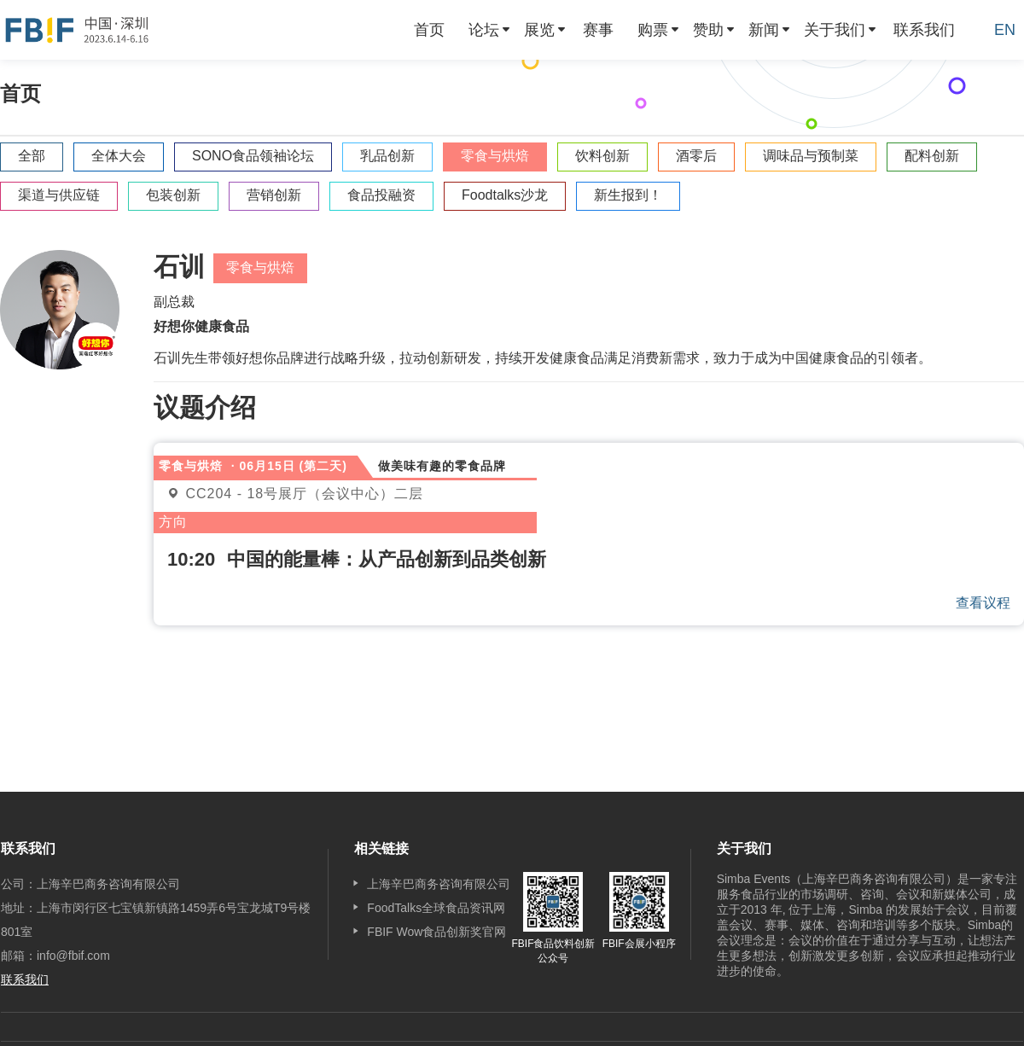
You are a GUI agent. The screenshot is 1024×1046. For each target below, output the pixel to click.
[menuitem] (429, 30)
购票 (652, 29)
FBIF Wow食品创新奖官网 (436, 931)
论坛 (483, 29)
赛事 (598, 29)
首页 (429, 29)
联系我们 (924, 29)
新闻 (763, 29)
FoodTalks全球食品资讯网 (436, 908)
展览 (539, 29)
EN (1004, 29)
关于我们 (834, 29)
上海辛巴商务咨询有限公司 (438, 884)
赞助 (708, 29)
